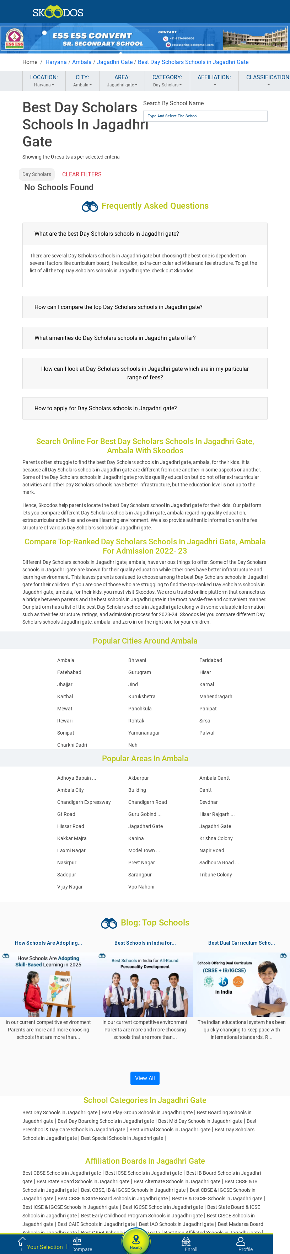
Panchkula (140, 708)
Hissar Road (70, 826)
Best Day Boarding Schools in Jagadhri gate (106, 1121)
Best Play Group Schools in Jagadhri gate (147, 1112)
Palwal (206, 733)
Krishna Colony (216, 838)
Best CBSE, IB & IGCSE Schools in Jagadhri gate (133, 1190)
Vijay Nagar (70, 887)
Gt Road (66, 814)
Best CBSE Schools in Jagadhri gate (61, 1173)
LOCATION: (44, 81)
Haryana (56, 62)
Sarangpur (140, 874)
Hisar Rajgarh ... (217, 814)
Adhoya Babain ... (76, 778)
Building (137, 790)
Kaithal (65, 696)
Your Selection (48, 1246)
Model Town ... (144, 850)
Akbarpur (138, 778)
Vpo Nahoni (141, 887)
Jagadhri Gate (115, 62)
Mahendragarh (215, 696)
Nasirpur (66, 862)
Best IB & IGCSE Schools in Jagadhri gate (217, 1198)
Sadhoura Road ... (219, 862)
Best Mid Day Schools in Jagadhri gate (200, 1121)
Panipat (208, 708)
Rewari (64, 721)
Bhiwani (137, 660)
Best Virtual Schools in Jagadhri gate (169, 1129)
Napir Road (211, 850)
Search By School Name (173, 103)
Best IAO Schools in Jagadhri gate (176, 1224)
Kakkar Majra (72, 838)
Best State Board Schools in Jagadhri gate (83, 1181)
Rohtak (136, 721)
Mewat (64, 708)
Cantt (205, 790)
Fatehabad (69, 672)
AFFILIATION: (214, 81)
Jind (133, 684)
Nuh (133, 745)
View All (145, 1078)
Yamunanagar (144, 733)
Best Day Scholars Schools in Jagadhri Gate (193, 62)
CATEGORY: (167, 81)
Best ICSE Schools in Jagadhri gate (143, 1173)
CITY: (82, 81)
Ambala (82, 62)
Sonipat (65, 733)
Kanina (136, 838)
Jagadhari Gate (145, 826)
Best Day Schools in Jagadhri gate (59, 1112)
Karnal (206, 684)
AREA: (122, 81)
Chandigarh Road (147, 802)
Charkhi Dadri (72, 745)
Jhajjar (64, 684)
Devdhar (208, 802)
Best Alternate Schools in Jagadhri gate (177, 1181)
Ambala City (70, 790)
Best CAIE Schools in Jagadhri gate (96, 1224)
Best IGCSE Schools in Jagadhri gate (163, 1207)
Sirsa (204, 721)
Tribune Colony (215, 874)
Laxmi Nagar (71, 850)
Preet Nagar (141, 862)
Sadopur (66, 874)
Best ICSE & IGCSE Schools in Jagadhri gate (70, 1207)
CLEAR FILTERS (82, 174)
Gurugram (139, 672)
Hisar (205, 672)
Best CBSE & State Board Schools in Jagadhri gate (113, 1198)
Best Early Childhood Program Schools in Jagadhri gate (142, 1215)
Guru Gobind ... (145, 814)
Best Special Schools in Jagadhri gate (122, 1138)
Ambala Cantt (214, 778)
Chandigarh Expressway (84, 802)
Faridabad (210, 660)
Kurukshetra (142, 696)
